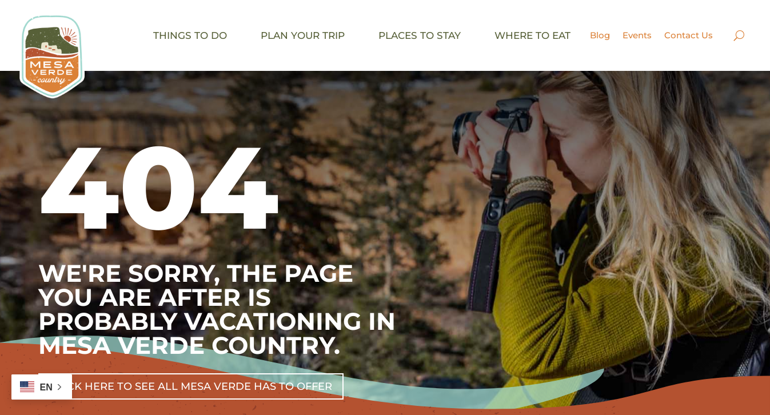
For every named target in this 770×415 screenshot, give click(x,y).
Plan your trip (303, 35)
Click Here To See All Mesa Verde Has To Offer (191, 386)
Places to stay (419, 35)
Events (637, 35)
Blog (600, 35)
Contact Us (688, 35)
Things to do (190, 35)
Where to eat (532, 35)
